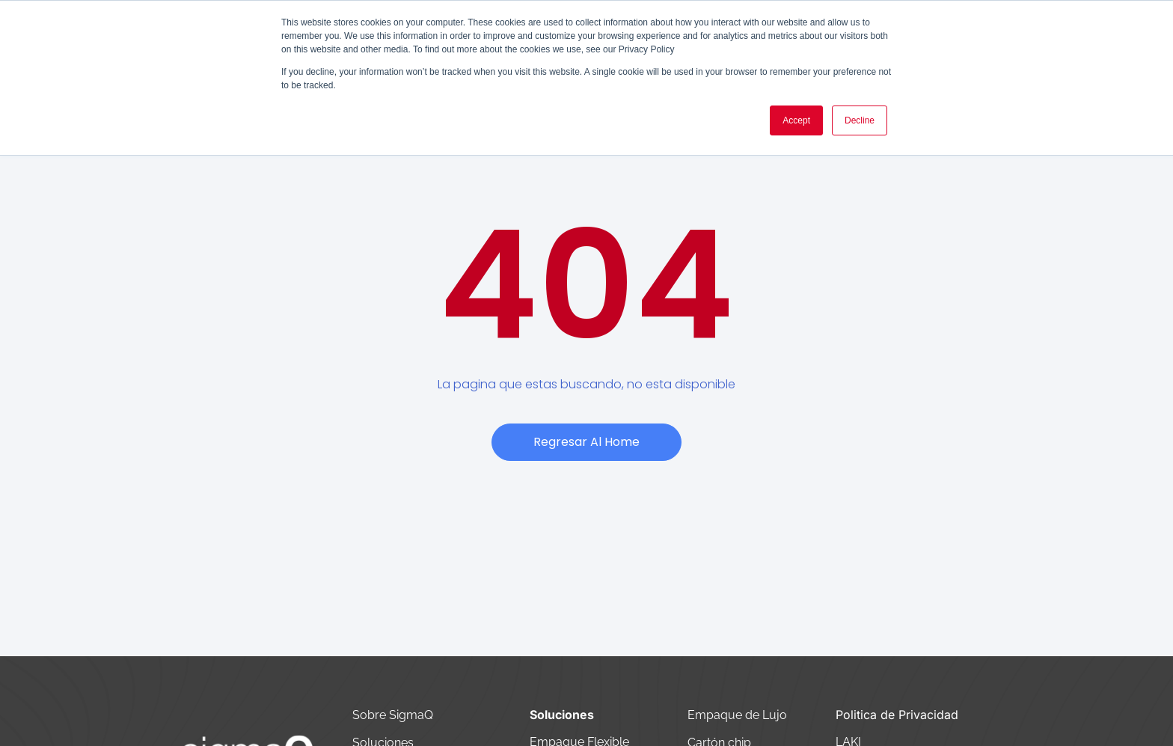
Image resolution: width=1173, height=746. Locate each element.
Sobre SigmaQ (394, 715)
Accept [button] (796, 120)
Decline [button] (860, 120)
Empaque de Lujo (737, 715)
